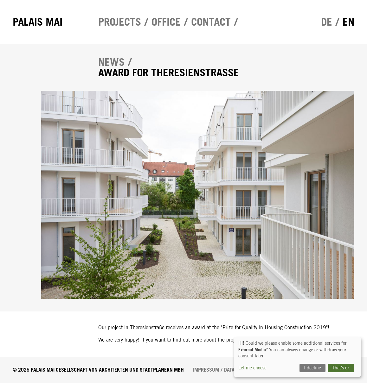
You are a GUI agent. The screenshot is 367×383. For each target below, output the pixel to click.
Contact (211, 22)
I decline (312, 367)
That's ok (341, 367)
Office (166, 22)
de (326, 22)
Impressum (206, 370)
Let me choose (252, 367)
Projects (119, 22)
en (348, 22)
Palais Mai (37, 22)
